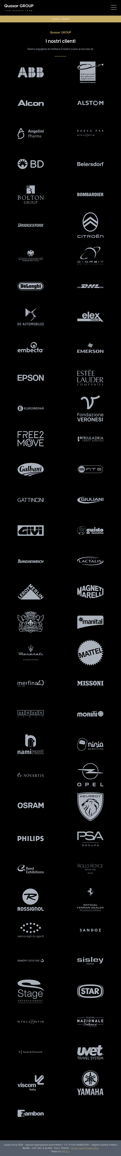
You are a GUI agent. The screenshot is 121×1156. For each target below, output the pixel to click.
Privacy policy (78, 1148)
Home (55, 19)
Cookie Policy (92, 1148)
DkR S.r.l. (65, 1151)
